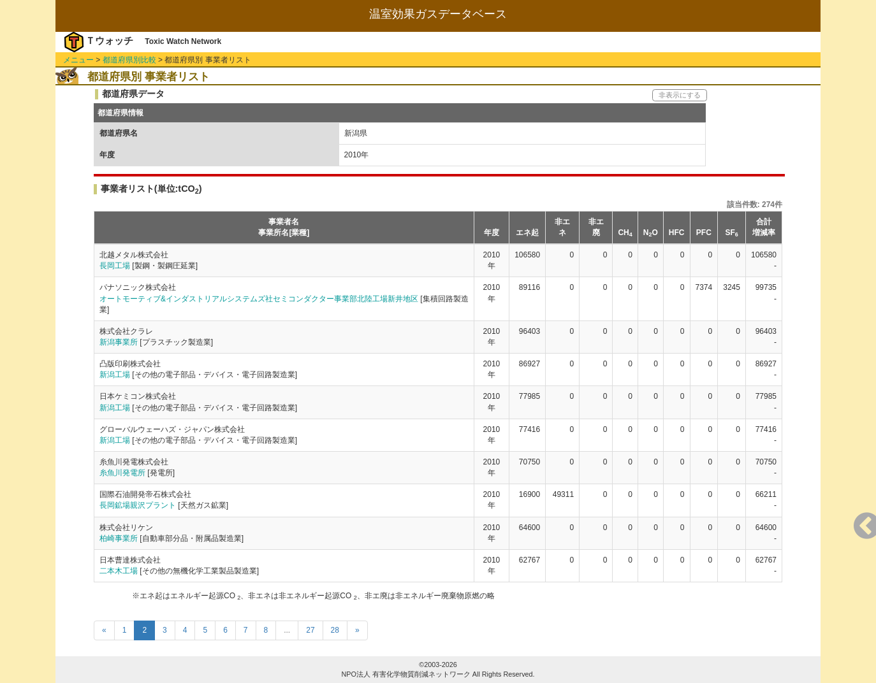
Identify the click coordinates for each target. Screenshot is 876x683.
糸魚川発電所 (122, 472)
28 (335, 630)
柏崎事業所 (118, 538)
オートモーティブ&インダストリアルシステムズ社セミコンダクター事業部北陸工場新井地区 (258, 298)
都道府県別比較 (129, 59)
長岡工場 (114, 265)
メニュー (78, 59)
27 (310, 630)
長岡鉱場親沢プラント (137, 505)
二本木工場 (118, 570)
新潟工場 (114, 374)
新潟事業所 (118, 342)
